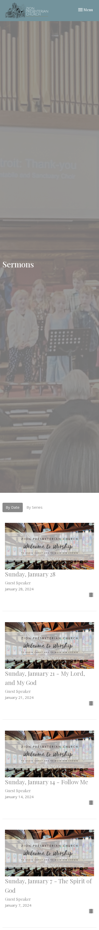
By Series (34, 507)
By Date (13, 507)
